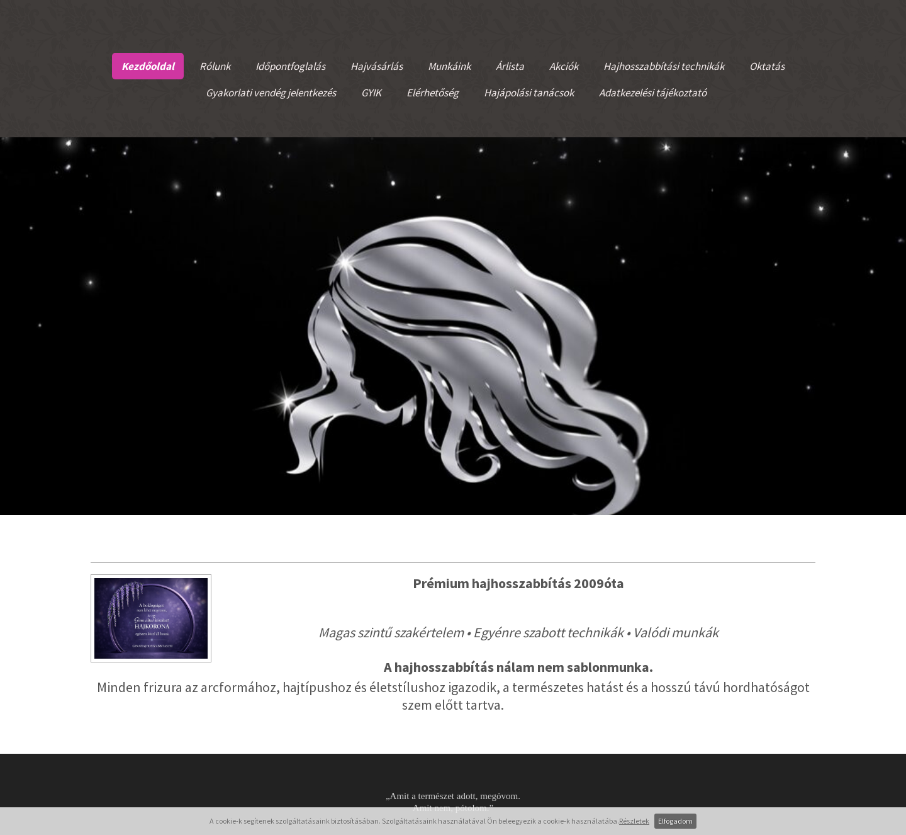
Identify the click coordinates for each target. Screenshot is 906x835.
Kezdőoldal (147, 66)
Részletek (634, 821)
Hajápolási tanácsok (529, 92)
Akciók (563, 66)
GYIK (371, 92)
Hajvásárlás (376, 66)
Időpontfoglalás (290, 66)
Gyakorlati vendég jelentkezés (271, 92)
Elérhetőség (432, 92)
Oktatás (767, 66)
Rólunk (214, 66)
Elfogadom (675, 821)
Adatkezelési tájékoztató (653, 92)
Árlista (510, 66)
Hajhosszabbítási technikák (663, 66)
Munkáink (449, 66)
